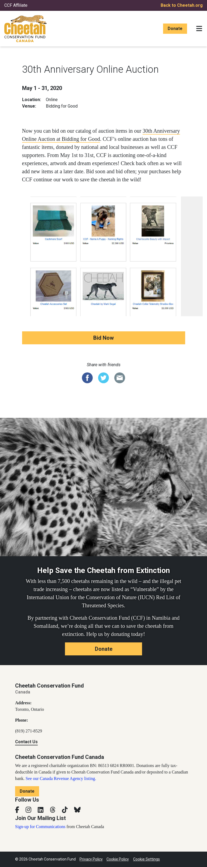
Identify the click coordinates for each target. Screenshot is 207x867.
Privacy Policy (91, 859)
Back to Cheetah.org (182, 5)
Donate (175, 28)
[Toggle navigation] (199, 28)
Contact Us (26, 741)
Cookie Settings (146, 859)
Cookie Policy (117, 859)
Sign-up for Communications (40, 826)
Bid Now (103, 338)
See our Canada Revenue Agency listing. (61, 778)
